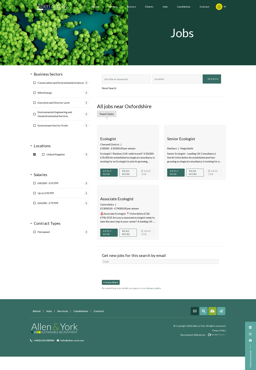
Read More (126, 173)
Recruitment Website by (178, 334)
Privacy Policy (219, 330)
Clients (149, 6)
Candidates (184, 6)
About (95, 6)
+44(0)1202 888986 (44, 340)
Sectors (131, 6)
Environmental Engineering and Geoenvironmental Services (63, 114)
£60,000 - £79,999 (63, 203)
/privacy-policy (153, 288)
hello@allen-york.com (72, 340)
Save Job (146, 173)
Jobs (165, 6)
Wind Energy (63, 92)
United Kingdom (67, 154)
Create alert (110, 282)
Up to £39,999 (63, 193)
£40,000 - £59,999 (63, 183)
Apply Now (107, 173)
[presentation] (127, 272)
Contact (204, 6)
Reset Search (109, 88)
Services (113, 6)
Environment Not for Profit (63, 125)
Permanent (63, 231)
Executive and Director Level (63, 102)
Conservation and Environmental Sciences (63, 82)
